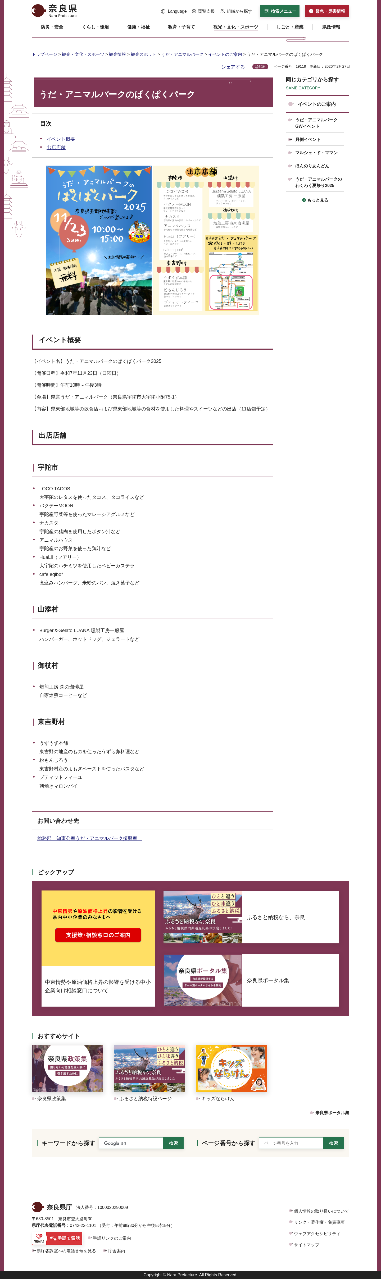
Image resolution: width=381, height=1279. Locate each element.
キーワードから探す (69, 1143)
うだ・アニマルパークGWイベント (316, 123)
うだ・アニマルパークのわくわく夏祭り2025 (318, 182)
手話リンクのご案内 (112, 1238)
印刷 (262, 66)
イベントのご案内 (225, 54)
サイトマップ (306, 1245)
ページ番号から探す (229, 1143)
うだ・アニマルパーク (182, 54)
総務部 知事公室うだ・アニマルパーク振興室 (89, 838)
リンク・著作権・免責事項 (319, 1222)
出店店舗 (56, 147)
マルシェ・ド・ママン (316, 152)
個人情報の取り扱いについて (321, 1211)
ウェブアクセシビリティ (317, 1233)
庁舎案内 (116, 1251)
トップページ (44, 54)
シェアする (233, 67)
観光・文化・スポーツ (83, 54)
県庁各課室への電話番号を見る (66, 1251)
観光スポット (143, 54)
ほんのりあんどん (312, 166)
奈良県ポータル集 (332, 1113)
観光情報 (117, 54)
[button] (174, 11)
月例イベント (308, 139)
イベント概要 (61, 139)
